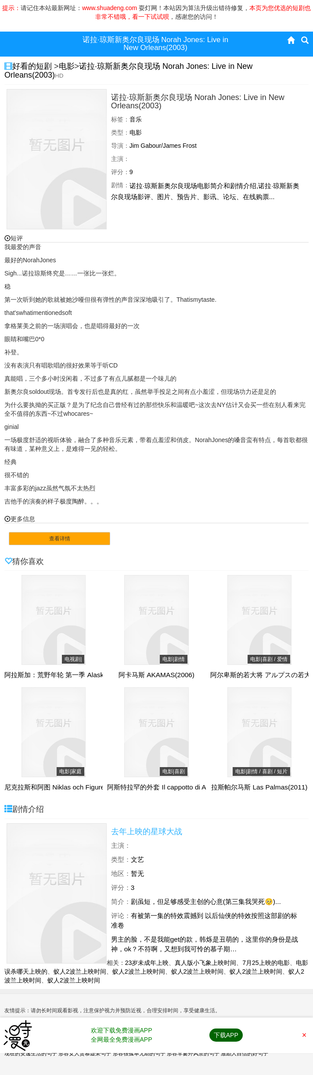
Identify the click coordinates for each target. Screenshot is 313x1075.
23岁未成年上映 (147, 962)
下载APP (226, 1035)
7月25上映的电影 (265, 962)
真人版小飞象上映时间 (205, 962)
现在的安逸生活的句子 (30, 1053)
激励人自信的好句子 (244, 1053)
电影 (67, 66)
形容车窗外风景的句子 (193, 1053)
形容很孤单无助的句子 (139, 1053)
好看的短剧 (33, 66)
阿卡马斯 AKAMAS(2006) (156, 675)
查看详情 (59, 539)
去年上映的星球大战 (146, 831)
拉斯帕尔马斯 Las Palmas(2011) (259, 787)
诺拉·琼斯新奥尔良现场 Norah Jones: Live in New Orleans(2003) (128, 70)
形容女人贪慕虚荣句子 (84, 1053)
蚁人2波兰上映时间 (80, 971)
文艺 (137, 859)
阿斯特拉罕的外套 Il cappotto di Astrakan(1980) (177, 787)
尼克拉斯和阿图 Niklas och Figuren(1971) (66, 787)
